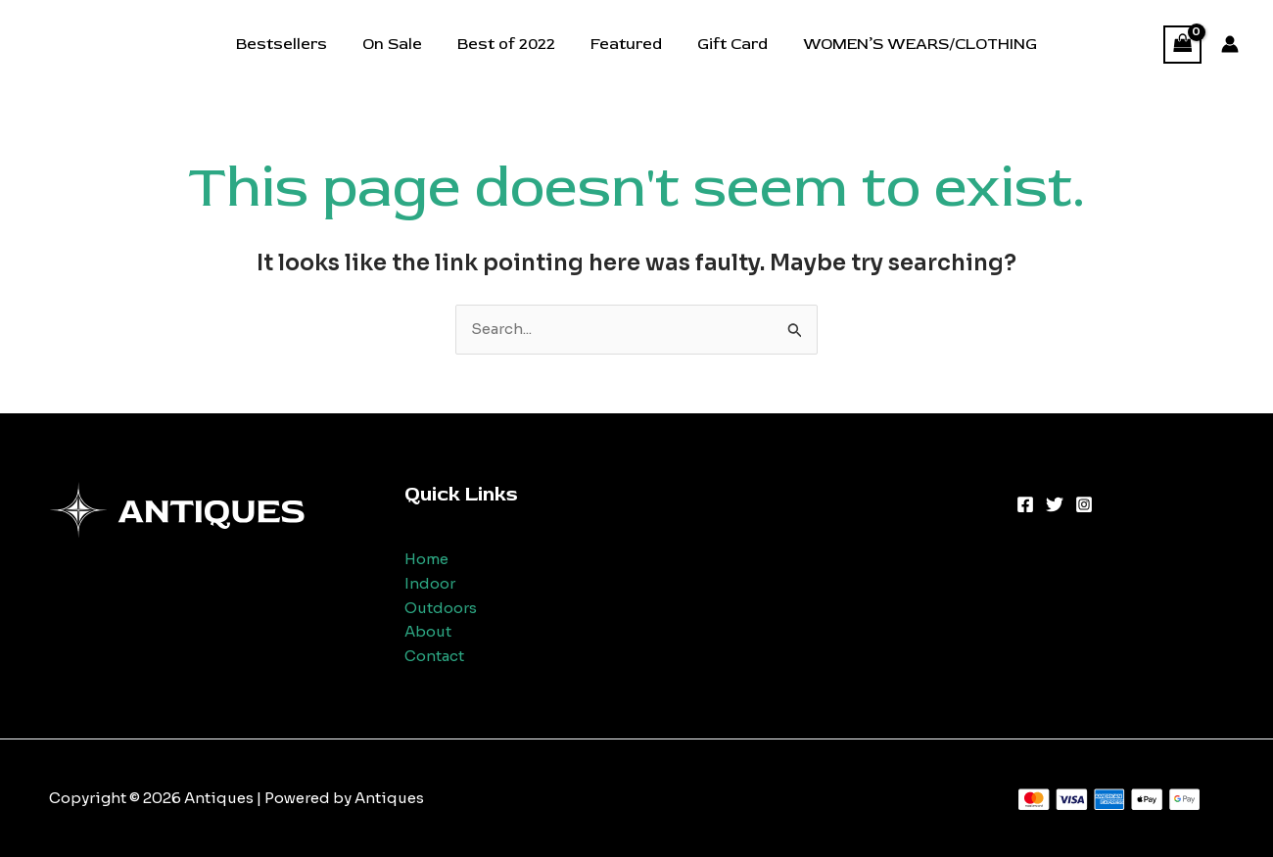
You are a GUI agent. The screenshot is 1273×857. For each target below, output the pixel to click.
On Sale (398, 44)
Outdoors (440, 607)
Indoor (429, 583)
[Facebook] (1025, 504)
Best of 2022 (508, 44)
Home (426, 558)
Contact (434, 655)
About (427, 631)
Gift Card (726, 44)
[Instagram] (1084, 504)
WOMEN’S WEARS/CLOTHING (910, 44)
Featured (624, 44)
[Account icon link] (1230, 44)
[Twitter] (1054, 504)
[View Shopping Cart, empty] (1182, 44)
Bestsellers (291, 44)
